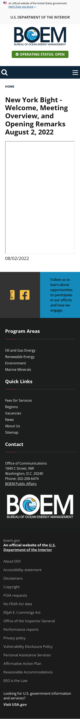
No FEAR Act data (17, 604)
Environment (15, 363)
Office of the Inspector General (29, 621)
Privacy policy (14, 638)
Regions (11, 406)
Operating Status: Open (42, 54)
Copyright (11, 587)
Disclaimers (13, 578)
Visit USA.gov (15, 704)
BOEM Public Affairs (21, 483)
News (9, 419)
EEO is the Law (15, 680)
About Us (12, 426)
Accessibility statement (22, 569)
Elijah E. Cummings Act (22, 612)
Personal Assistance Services (27, 655)
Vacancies (13, 413)
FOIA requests (15, 595)
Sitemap (11, 432)
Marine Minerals (18, 369)
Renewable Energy (20, 356)
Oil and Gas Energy (20, 350)
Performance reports (21, 629)
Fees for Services (18, 400)
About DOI (12, 561)
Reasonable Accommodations (28, 672)
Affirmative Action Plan (22, 663)
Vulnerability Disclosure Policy (28, 646)
